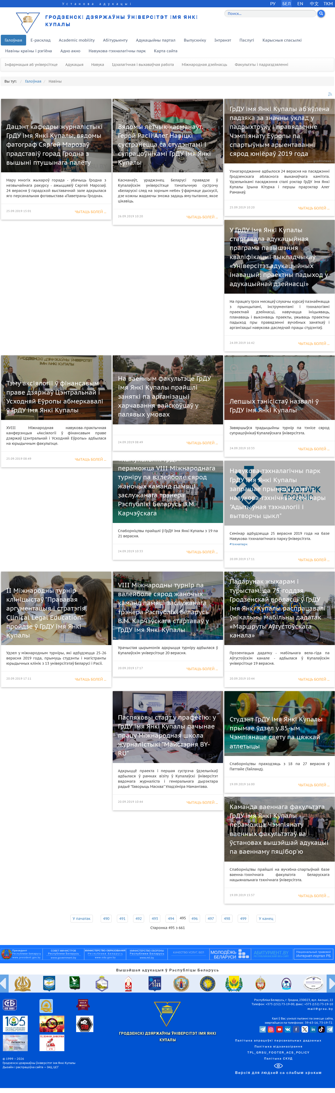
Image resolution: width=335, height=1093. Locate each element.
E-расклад (40, 40)
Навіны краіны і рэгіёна (28, 50)
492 (138, 918)
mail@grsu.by (320, 1009)
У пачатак (81, 918)
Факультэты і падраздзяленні (261, 64)
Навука (97, 64)
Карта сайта (166, 50)
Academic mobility (77, 40)
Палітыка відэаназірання (278, 1046)
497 (211, 918)
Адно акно (70, 50)
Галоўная (13, 40)
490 (106, 918)
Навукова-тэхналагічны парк (117, 50)
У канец (266, 918)
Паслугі (247, 40)
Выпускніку (195, 40)
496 (194, 918)
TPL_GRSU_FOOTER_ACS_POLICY (278, 1052)
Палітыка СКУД (278, 1058)
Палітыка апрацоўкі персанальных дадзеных (278, 1040)
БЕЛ (286, 4)
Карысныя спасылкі (282, 40)
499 (243, 918)
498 (227, 918)
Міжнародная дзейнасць (204, 64)
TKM (328, 4)
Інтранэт (222, 40)
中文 (314, 4)
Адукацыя (74, 64)
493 (155, 918)
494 (171, 918)
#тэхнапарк (239, 544)
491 (122, 918)
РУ (272, 4)
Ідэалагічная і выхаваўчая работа (143, 64)
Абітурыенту (115, 40)
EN (300, 4)
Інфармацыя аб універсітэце (31, 64)
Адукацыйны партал (155, 40)
